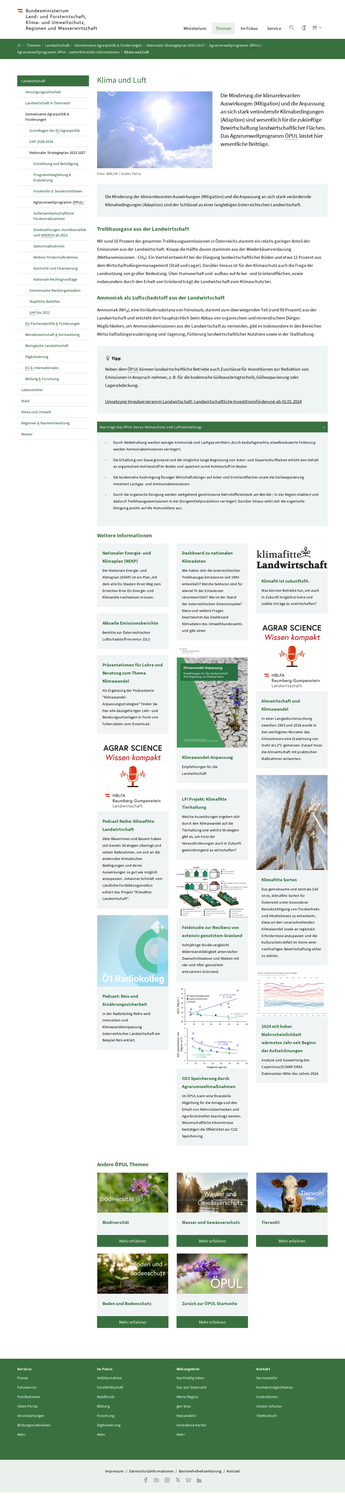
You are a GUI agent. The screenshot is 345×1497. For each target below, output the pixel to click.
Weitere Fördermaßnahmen (55, 261)
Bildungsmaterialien (33, 1429)
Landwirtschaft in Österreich (47, 107)
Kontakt (233, 1475)
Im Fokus (249, 30)
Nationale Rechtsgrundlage (55, 283)
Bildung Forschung (42, 383)
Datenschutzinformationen (151, 1475)
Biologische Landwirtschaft (46, 349)
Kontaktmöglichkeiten (274, 1391)
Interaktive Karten (191, 1429)
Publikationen (28, 1401)
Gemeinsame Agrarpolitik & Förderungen (108, 49)
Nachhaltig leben (191, 1382)
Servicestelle (266, 1382)
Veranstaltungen (31, 1420)
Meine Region (187, 1401)
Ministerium (195, 30)
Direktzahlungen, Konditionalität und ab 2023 (59, 237)
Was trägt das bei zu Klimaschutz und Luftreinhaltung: (213, 431)
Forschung (106, 1420)
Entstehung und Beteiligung (56, 168)
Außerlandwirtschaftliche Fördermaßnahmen (53, 220)
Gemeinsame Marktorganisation (55, 294)
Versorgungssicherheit (43, 96)
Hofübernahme (109, 1382)
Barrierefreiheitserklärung (200, 1475)
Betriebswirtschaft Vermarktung (52, 339)
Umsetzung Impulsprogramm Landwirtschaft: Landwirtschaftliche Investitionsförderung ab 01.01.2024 (203, 406)
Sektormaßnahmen (49, 250)
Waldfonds (106, 1401)
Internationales (41, 372)
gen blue (184, 1410)
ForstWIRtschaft (110, 1391)
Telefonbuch (266, 1420)
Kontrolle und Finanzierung (55, 272)
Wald (25, 405)
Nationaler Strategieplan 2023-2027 (176, 49)
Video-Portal (27, 1410)
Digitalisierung (36, 361)
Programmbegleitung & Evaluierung (52, 182)
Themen (223, 30)
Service (274, 30)
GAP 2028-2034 (41, 145)
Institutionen (267, 1401)
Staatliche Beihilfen (44, 305)
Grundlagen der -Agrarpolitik (54, 134)
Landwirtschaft (57, 49)
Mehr (21, 1439)
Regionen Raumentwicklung (45, 427)
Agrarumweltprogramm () (235, 50)
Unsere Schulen (269, 1410)
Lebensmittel (32, 394)
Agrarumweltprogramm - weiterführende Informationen (68, 56)
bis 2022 (39, 316)
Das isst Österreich (192, 1391)
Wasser (27, 438)
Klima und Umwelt (36, 416)
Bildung (103, 1410)
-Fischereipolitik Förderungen (52, 328)
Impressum (115, 1475)
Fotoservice (26, 1391)
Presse (22, 1382)
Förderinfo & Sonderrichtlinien (57, 195)
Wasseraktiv (186, 1420)
